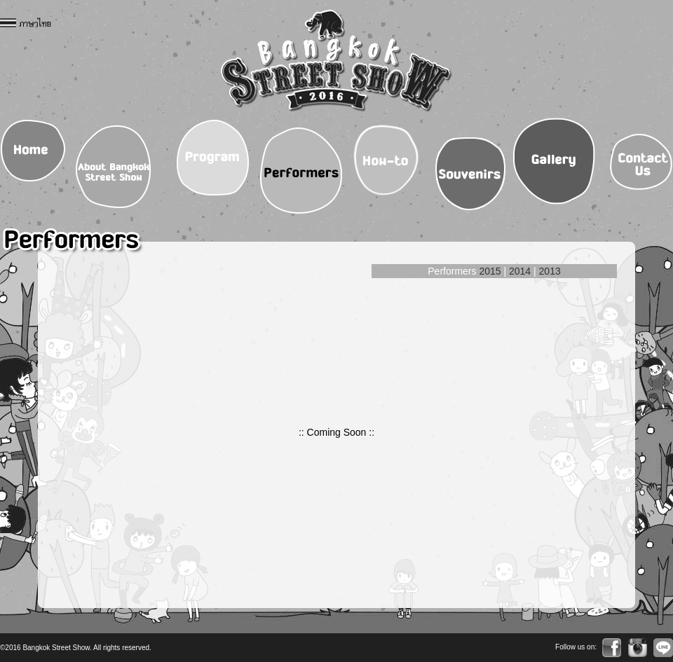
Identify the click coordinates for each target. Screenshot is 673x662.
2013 (550, 271)
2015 (490, 271)
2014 (520, 271)
